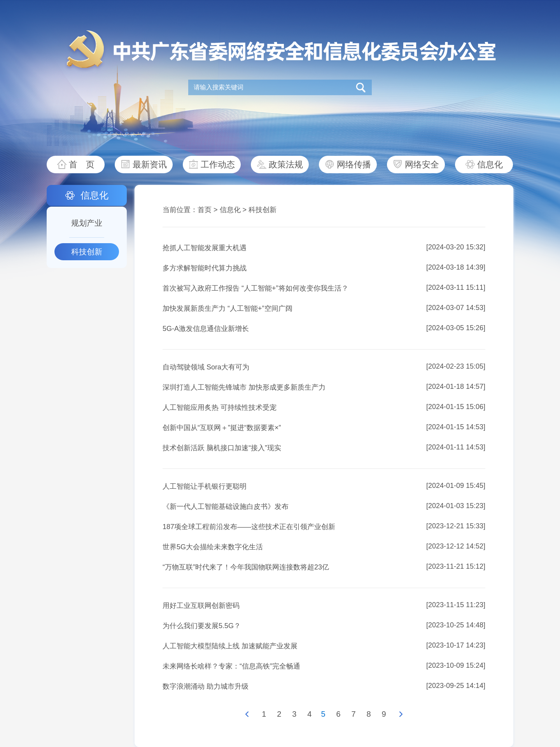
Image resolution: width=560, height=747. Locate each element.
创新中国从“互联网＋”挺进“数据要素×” (222, 428)
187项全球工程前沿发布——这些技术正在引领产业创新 (249, 527)
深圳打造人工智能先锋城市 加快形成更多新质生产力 (244, 387)
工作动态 (218, 164)
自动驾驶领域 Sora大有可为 (206, 367)
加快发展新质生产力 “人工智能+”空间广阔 (227, 308)
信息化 (490, 164)
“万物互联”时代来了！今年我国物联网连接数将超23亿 (246, 567)
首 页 (81, 164)
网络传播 (354, 164)
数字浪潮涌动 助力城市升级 (205, 686)
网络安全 (422, 164)
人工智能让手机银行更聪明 (205, 486)
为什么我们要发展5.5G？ (202, 626)
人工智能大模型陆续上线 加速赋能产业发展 (230, 646)
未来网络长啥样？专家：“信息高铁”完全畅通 (231, 666)
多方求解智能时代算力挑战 (205, 268)
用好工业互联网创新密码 (201, 605)
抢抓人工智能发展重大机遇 (205, 248)
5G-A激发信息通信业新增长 (206, 329)
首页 (205, 210)
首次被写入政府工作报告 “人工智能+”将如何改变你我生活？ (255, 288)
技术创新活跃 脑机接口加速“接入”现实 (222, 448)
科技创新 (86, 251)
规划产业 (86, 223)
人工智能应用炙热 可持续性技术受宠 (219, 407)
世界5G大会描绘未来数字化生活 (213, 547)
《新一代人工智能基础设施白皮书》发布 (226, 506)
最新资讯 (150, 164)
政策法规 (286, 164)
